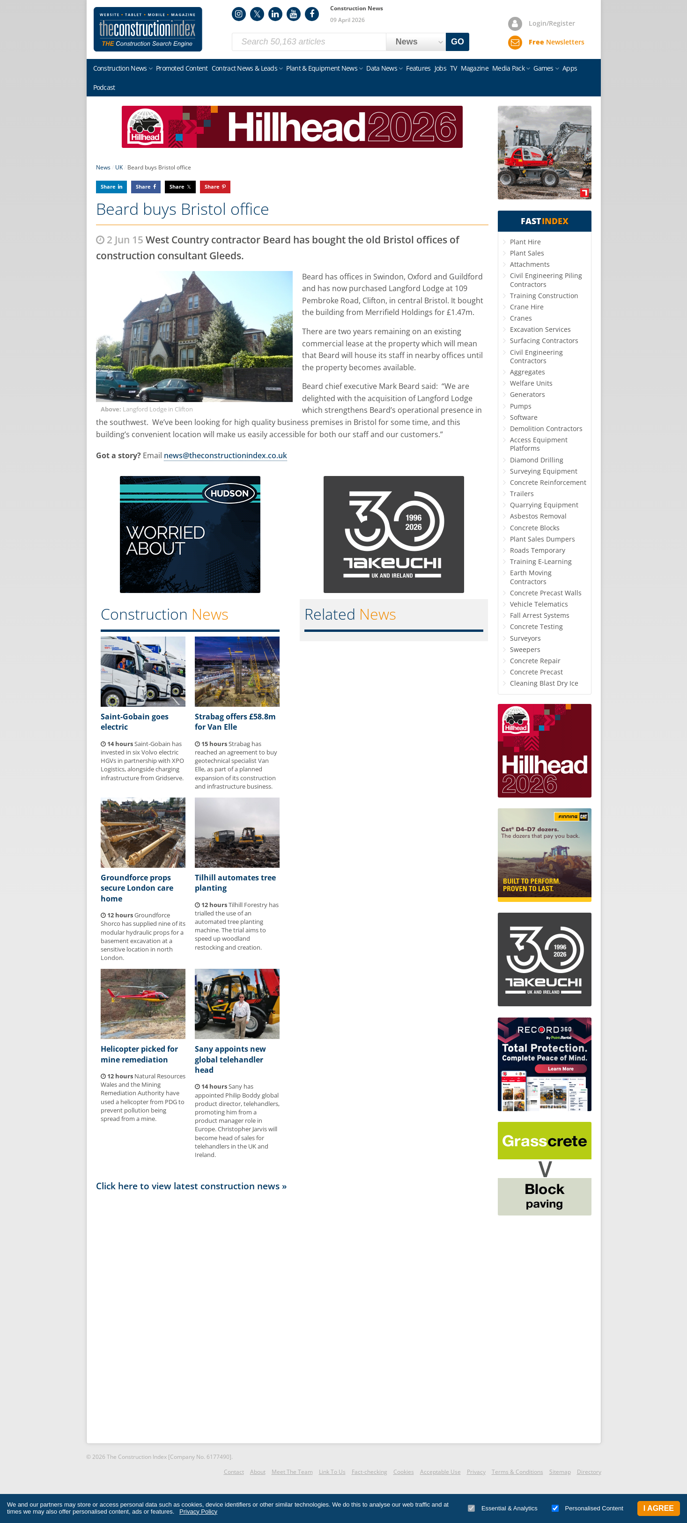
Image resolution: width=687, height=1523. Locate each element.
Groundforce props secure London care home (137, 888)
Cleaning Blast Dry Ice (544, 683)
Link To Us (332, 1472)
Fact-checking (369, 1472)
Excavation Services (540, 329)
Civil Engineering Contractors (536, 356)
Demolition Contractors (546, 428)
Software (524, 417)
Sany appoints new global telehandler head (230, 1059)
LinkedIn (275, 14)
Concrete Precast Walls (546, 592)
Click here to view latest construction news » (191, 1186)
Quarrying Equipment (544, 504)
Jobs (440, 68)
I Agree (658, 1508)
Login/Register (552, 23)
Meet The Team (292, 1472)
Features (418, 68)
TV (453, 68)
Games (543, 68)
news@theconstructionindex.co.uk (225, 455)
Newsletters (556, 41)
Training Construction (544, 295)
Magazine (474, 68)
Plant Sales (527, 253)
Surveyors (525, 638)
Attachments (530, 264)
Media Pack (508, 68)
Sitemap (560, 1472)
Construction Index (148, 29)
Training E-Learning (541, 561)
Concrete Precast (536, 671)
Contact (234, 1472)
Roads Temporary (537, 550)
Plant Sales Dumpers (542, 539)
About (258, 1472)
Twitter (257, 14)
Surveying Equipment (543, 471)
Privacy (476, 1472)
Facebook (312, 14)
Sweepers (525, 649)
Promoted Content (182, 68)
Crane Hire (527, 306)
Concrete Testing (536, 626)
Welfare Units (531, 383)
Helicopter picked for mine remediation (139, 1054)
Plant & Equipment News (321, 68)
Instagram (239, 14)
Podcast (104, 87)
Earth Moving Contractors (531, 577)
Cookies (403, 1472)
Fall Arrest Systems (539, 615)
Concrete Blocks (535, 527)
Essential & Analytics (503, 1508)
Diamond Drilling (536, 459)
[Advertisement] (292, 1316)
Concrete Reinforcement (548, 482)
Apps (569, 68)
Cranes (521, 318)
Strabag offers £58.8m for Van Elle (235, 721)
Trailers (522, 493)
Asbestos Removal (538, 516)
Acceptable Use (440, 1472)
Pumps (521, 406)
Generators (527, 394)
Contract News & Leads (244, 68)
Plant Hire (525, 241)
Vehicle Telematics (539, 604)
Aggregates (527, 371)
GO (457, 41)
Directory (589, 1472)
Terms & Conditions (517, 1472)
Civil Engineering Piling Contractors (546, 279)
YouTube (294, 14)
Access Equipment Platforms (539, 444)
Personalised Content (587, 1508)
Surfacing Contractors (544, 340)
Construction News (120, 68)
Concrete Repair (535, 660)
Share (108, 186)
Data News (381, 68)
